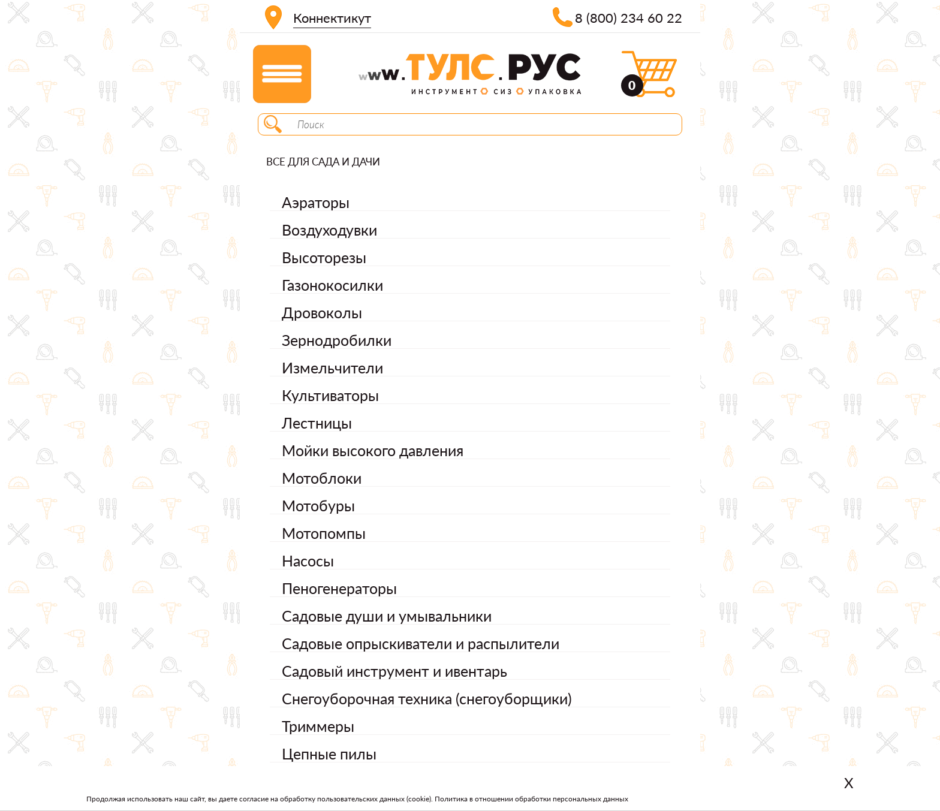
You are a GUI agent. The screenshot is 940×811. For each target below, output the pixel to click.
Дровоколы (322, 312)
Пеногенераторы (339, 588)
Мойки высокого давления (372, 450)
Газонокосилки (332, 285)
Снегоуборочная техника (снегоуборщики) (427, 698)
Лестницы (317, 423)
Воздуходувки (329, 230)
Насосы (308, 560)
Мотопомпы (324, 533)
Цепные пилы (329, 753)
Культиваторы (330, 395)
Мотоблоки (321, 478)
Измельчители (332, 367)
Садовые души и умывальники (387, 616)
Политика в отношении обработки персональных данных (531, 798)
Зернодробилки (336, 340)
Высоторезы (324, 257)
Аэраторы (316, 202)
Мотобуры (318, 505)
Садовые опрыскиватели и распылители (420, 643)
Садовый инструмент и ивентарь (394, 671)
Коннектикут (332, 18)
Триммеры (318, 726)
